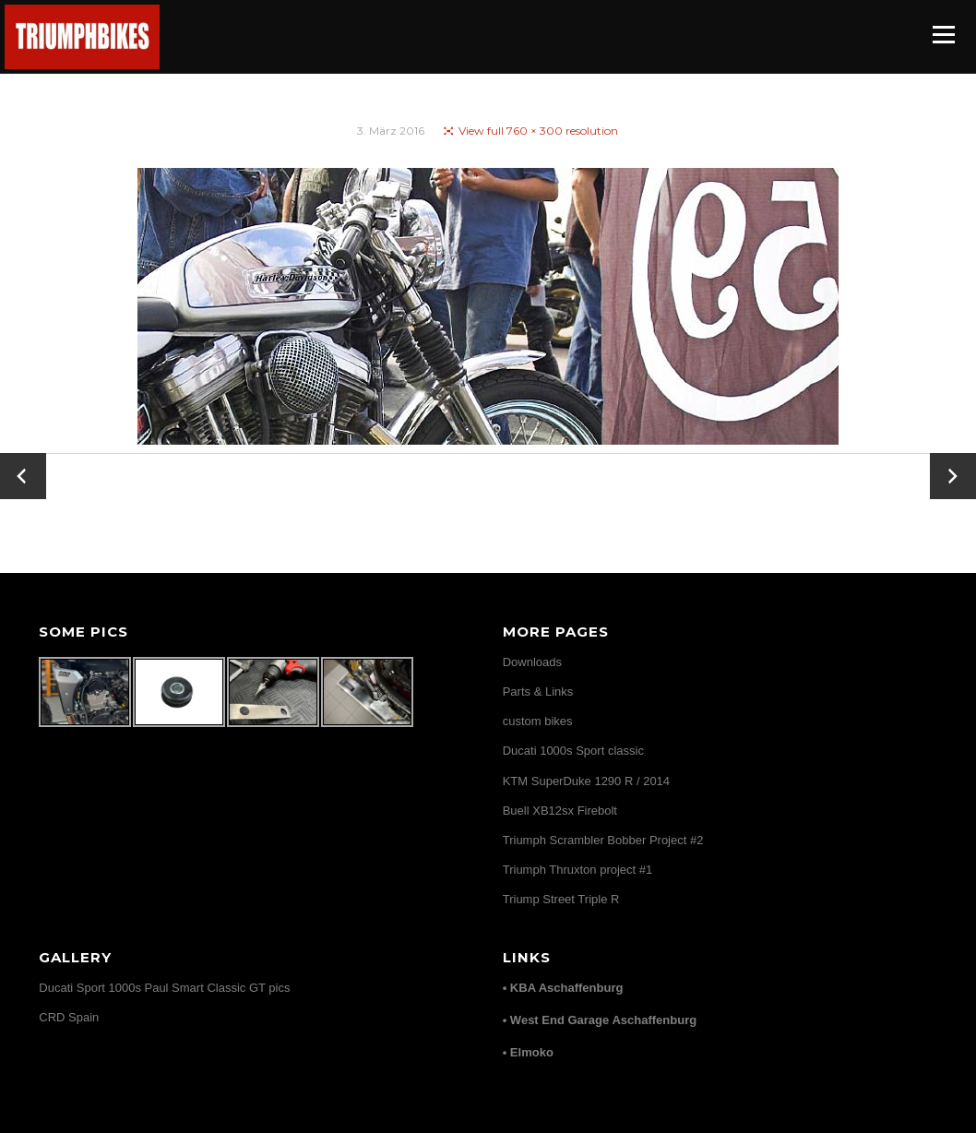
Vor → (953, 464)
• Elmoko (528, 1052)
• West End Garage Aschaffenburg (599, 1020)
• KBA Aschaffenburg (563, 988)
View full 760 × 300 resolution (538, 130)
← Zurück (23, 476)
